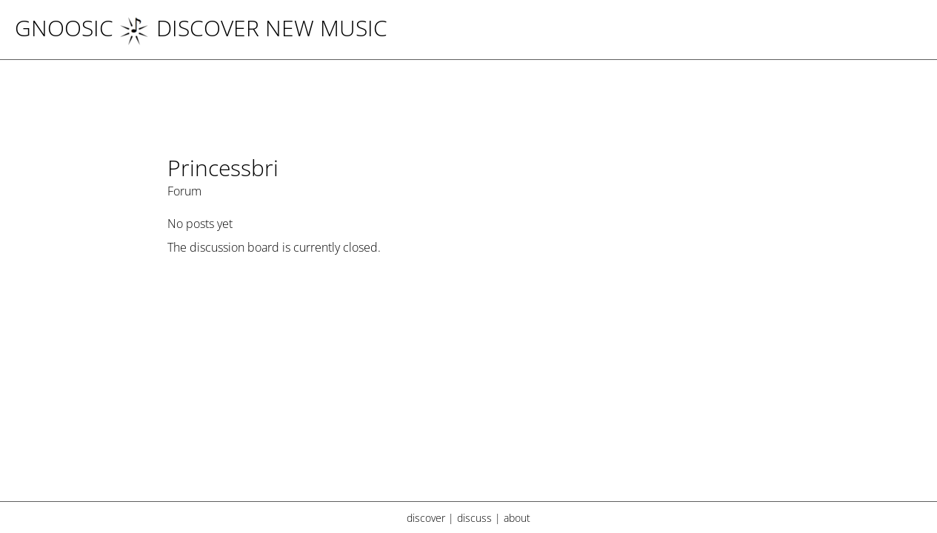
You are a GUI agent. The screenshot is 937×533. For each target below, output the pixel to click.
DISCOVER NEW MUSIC (253, 28)
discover (426, 518)
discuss (474, 518)
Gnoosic (64, 28)
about (517, 518)
